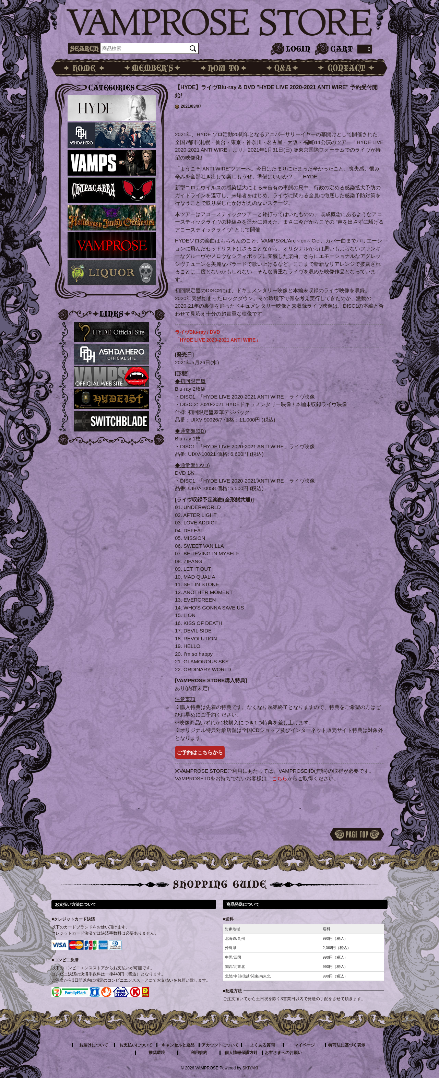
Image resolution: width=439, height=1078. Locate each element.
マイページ (304, 1045)
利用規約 (199, 1052)
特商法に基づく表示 (346, 1045)
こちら (279, 778)
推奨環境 (157, 1052)
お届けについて (93, 1045)
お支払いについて (135, 1045)
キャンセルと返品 (178, 1045)
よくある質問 (262, 1045)
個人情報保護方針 (241, 1052)
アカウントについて (220, 1045)
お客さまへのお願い (283, 1052)
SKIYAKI (250, 1068)
